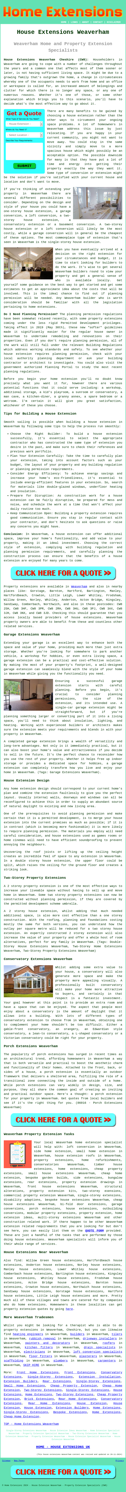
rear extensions (41, 1182)
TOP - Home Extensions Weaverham (31, 1424)
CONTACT (98, 22)
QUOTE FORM (94, 1230)
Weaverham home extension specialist (89, 1142)
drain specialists (100, 1347)
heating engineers (28, 1334)
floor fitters (40, 1356)
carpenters (107, 1360)
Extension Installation (99, 1377)
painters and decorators (47, 1343)
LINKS (74, 22)
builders (80, 271)
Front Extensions (79, 1372)
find (17, 1260)
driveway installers (100, 1338)
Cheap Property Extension (74, 1385)
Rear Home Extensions (77, 1399)
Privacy (120, 1461)
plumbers (60, 1360)
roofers (109, 1343)
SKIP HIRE (31, 1365)
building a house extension (91, 422)
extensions (113, 318)
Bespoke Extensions (70, 1412)
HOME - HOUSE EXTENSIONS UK (63, 1447)
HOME (64, 22)
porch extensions (44, 1208)
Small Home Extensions (24, 1385)
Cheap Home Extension (21, 1416)
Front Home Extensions (38, 1372)
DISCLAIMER (114, 22)
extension (101, 237)
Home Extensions (38, 1394)
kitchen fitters (39, 1347)
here (69, 1309)
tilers (117, 1334)
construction (14, 1222)
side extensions (87, 1177)
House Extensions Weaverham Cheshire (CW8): (46, 59)
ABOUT (85, 22)
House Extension (92, 1403)
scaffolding (13, 1360)
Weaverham (79, 586)
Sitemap (6, 1461)
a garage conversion (46, 233)
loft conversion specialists (97, 1352)
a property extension (88, 513)
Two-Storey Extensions (43, 1390)
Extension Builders (20, 1381)
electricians (34, 1352)
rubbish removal (42, 1338)
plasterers (88, 1356)
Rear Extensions (57, 1381)
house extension (80, 115)
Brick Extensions (39, 1399)
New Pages (19, 1461)
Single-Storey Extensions (50, 1377)
